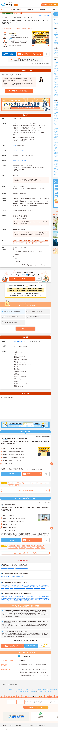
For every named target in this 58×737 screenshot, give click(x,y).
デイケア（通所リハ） (24, 586)
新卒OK (32, 599)
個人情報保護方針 (41, 725)
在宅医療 (18, 576)
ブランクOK (45, 598)
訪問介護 (3, 585)
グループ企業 (34, 725)
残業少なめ (37, 599)
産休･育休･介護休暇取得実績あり (23, 599)
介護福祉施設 (12, 576)
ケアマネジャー (33, 689)
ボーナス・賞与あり (7, 600)
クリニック (6, 576)
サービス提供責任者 (52, 689)
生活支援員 (49, 691)
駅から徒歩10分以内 (10, 596)
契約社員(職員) (11, 568)
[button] (25, 329)
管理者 (55, 691)
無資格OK (10, 598)
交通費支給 (21, 600)
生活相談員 (20, 689)
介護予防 (43, 588)
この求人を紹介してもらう (22, 278)
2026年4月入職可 (39, 598)
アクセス (16, 725)
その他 (22, 150)
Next (48, 45)
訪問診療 (7, 588)
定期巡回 (11, 588)
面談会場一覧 (29, 9)
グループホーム (17, 150)
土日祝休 (28, 598)
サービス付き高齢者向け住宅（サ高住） (33, 585)
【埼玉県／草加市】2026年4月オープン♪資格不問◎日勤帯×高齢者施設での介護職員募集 (25, 509)
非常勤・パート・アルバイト (20, 160)
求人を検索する (42, 9)
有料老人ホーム (21, 585)
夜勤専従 (3, 596)
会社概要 (11, 725)
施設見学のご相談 (8, 54)
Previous (33, 45)
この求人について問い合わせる (29, 54)
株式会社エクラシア (5, 505)
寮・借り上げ (22, 596)
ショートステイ (29, 588)
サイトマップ (19, 701)
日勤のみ (32, 598)
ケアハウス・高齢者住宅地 (19, 588)
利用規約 (35, 701)
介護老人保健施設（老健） (11, 585)
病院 (2, 576)
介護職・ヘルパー (13, 689)
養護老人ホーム (37, 588)
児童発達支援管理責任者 (20, 691)
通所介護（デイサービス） (13, 586)
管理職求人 (5, 598)
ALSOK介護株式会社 (44, 15)
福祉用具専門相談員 (41, 691)
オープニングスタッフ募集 (39, 596)
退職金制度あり (27, 600)
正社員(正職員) (4, 568)
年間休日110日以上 (21, 598)
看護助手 (27, 689)
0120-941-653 (25, 656)
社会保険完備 (15, 600)
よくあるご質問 (28, 701)
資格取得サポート (5, 599)
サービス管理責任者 (31, 691)
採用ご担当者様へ (10, 701)
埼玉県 (11, 36)
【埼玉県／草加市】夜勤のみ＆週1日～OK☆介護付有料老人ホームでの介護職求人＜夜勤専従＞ (25, 442)
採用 (29, 725)
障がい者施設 (40, 586)
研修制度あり (12, 599)
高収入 (14, 598)
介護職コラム (52, 701)
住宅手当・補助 (29, 596)
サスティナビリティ (23, 725)
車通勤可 (17, 596)
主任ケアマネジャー (42, 689)
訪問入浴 (46, 586)
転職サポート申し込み (35, 707)
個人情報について (43, 701)
